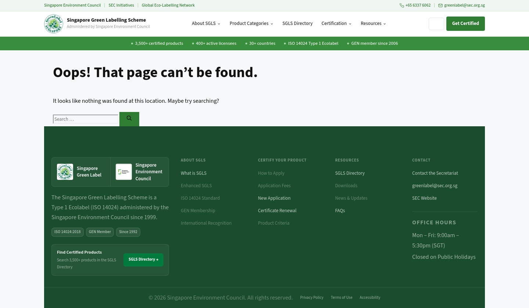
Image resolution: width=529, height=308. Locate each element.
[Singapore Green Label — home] (81, 171)
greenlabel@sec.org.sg (461, 5)
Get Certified (465, 23)
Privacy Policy (311, 297)
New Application (274, 198)
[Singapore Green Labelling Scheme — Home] (97, 23)
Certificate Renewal (277, 210)
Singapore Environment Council (72, 5)
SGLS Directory (298, 23)
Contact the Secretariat (435, 173)
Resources (373, 23)
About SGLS (206, 23)
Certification (336, 23)
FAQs (340, 210)
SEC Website (424, 198)
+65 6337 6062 (415, 5)
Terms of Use (342, 297)
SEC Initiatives (121, 5)
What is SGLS (193, 173)
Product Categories (252, 23)
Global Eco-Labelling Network (168, 5)
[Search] (129, 119)
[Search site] (436, 24)
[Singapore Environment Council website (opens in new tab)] (140, 171)
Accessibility (370, 297)
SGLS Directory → (143, 259)
